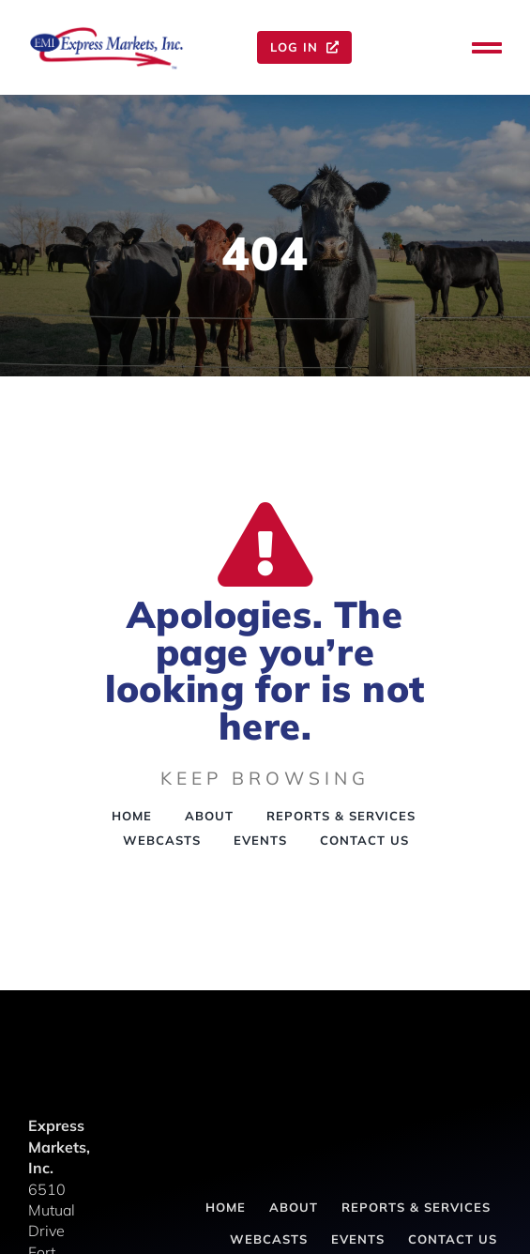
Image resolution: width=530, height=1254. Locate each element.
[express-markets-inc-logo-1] (107, 32)
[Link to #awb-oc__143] (487, 48)
